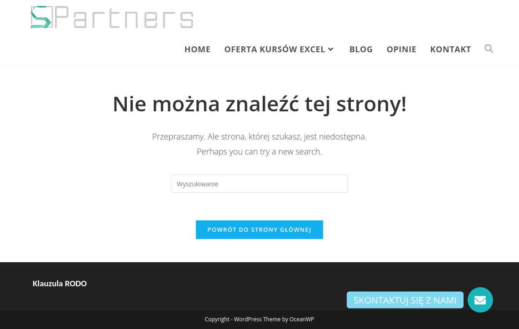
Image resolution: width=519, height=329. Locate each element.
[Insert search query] (259, 183)
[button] (480, 300)
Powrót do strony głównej (260, 229)
